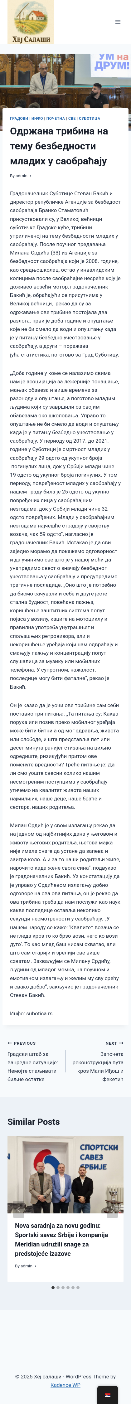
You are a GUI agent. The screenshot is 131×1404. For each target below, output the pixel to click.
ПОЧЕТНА (55, 118)
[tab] (53, 1287)
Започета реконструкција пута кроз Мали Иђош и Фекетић (97, 1060)
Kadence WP (65, 1385)
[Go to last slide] (18, 1209)
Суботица (89, 118)
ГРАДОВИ (19, 118)
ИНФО (37, 118)
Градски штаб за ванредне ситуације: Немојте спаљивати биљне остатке (33, 1060)
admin (21, 175)
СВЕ (72, 118)
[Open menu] (118, 22)
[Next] (112, 1209)
